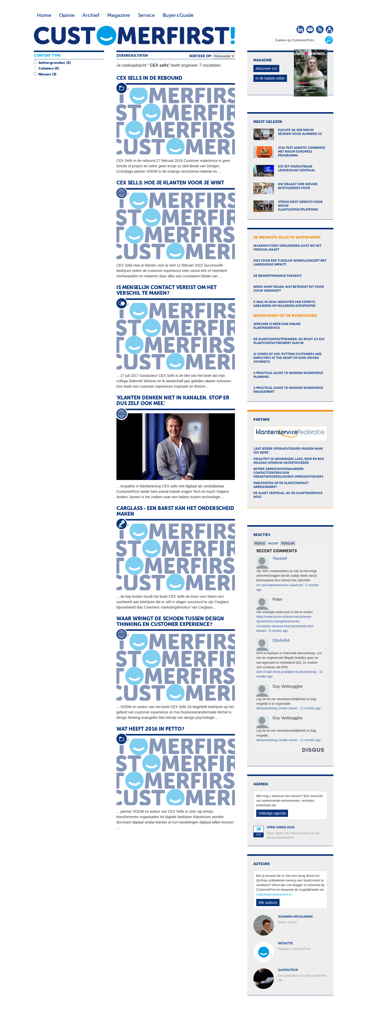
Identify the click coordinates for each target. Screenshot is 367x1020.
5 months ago (278, 631)
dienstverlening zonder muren (276, 708)
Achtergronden (51, 63)
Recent (273, 543)
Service (146, 15)
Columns (45, 68)
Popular (288, 543)
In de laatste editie (270, 78)
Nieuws (44, 74)
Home (44, 15)
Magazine (118, 15)
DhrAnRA (281, 640)
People (260, 543)
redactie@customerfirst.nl (274, 894)
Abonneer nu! (266, 68)
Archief (91, 15)
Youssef (280, 558)
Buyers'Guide (178, 15)
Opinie (67, 15)
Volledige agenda (272, 813)
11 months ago (310, 708)
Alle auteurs (267, 902)
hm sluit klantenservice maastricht (279, 585)
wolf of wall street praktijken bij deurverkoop (286, 672)
